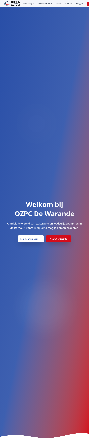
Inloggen (79, 3)
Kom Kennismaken (31, 239)
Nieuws (59, 3)
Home (16, 3)
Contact (68, 3)
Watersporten (45, 3)
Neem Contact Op (58, 239)
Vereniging (28, 3)
